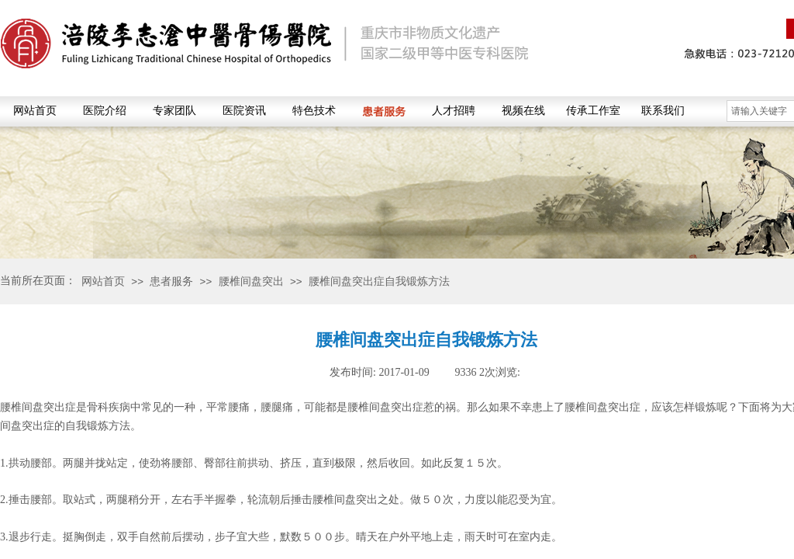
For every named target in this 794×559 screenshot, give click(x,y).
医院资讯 (244, 110)
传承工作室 (593, 110)
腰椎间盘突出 (251, 281)
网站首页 (35, 110)
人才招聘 (453, 110)
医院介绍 (104, 110)
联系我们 (663, 110)
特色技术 (314, 110)
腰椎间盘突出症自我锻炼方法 (379, 281)
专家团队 (174, 110)
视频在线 (523, 110)
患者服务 (384, 111)
